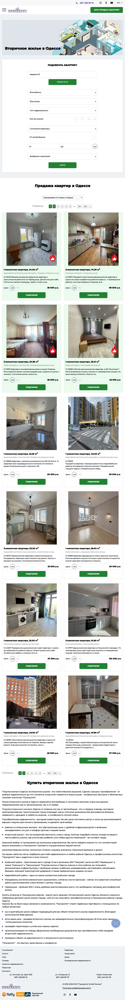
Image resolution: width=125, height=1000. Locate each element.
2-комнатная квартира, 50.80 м (21, 361)
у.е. (95, 146)
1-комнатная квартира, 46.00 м (21, 732)
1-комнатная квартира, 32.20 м (21, 453)
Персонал (6, 968)
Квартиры (69, 950)
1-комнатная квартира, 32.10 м (82, 361)
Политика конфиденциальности (76, 988)
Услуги (5, 954)
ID (66, 277)
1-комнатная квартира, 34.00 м (21, 269)
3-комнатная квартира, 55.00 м (21, 548)
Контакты (6, 971)
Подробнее (31, 295)
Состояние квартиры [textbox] (40, 129)
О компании (7, 950)
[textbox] (62, 156)
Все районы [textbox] (35, 92)
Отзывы (5, 961)
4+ (95, 119)
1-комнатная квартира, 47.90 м (82, 732)
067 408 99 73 (62, 977)
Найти (62, 165)
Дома (67, 957)
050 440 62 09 (104, 977)
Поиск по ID (62, 82)
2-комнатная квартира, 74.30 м (82, 269)
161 (79, 206)
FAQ (4, 957)
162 (85, 206)
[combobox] (62, 92)
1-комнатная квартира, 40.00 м (82, 453)
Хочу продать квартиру (106, 10)
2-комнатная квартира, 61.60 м (82, 640)
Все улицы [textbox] (35, 101)
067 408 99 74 (87, 3)
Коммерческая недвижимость (78, 961)
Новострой (69, 954)
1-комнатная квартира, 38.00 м (82, 548)
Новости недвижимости (12, 964)
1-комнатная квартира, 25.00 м (21, 640)
